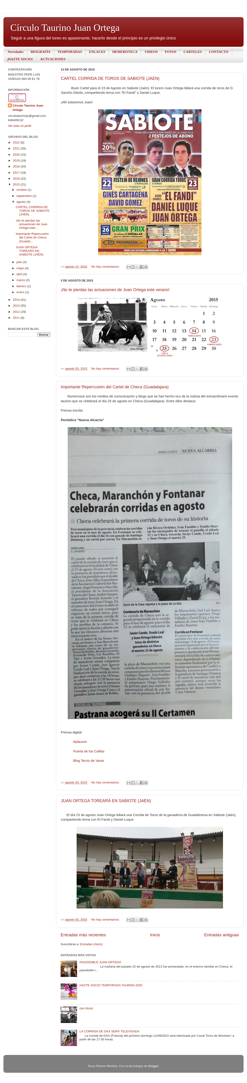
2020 (17, 154)
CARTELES (192, 52)
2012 (17, 311)
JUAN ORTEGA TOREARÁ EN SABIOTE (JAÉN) (106, 801)
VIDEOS (151, 52)
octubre (22, 189)
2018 (17, 166)
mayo (20, 268)
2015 (17, 184)
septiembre (24, 196)
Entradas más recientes (83, 934)
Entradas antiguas (221, 934)
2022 (17, 142)
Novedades (16, 52)
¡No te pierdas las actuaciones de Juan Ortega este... (32, 224)
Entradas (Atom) (91, 944)
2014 (17, 299)
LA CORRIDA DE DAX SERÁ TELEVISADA (109, 1031)
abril (19, 274)
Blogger (153, 1066)
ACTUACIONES (53, 59)
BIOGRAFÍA (41, 52)
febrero (21, 286)
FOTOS (171, 52)
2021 (17, 148)
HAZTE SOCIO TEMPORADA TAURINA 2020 (110, 985)
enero (20, 292)
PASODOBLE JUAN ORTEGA (100, 962)
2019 (17, 160)
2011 (17, 317)
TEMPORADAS (70, 52)
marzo (21, 280)
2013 (17, 305)
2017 (17, 172)
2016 (17, 178)
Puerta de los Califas (89, 751)
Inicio (155, 934)
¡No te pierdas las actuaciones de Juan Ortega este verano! (115, 289)
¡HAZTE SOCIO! (20, 59)
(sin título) (86, 1008)
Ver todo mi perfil (19, 126)
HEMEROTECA (124, 52)
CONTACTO (218, 52)
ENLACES (97, 52)
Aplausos (80, 742)
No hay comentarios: (106, 266)
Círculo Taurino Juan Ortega (65, 27)
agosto (21, 202)
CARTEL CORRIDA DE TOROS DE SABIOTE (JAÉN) (110, 78)
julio (19, 262)
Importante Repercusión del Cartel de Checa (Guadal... (32, 237)
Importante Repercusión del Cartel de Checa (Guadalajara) (115, 387)
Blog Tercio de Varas (88, 760)
